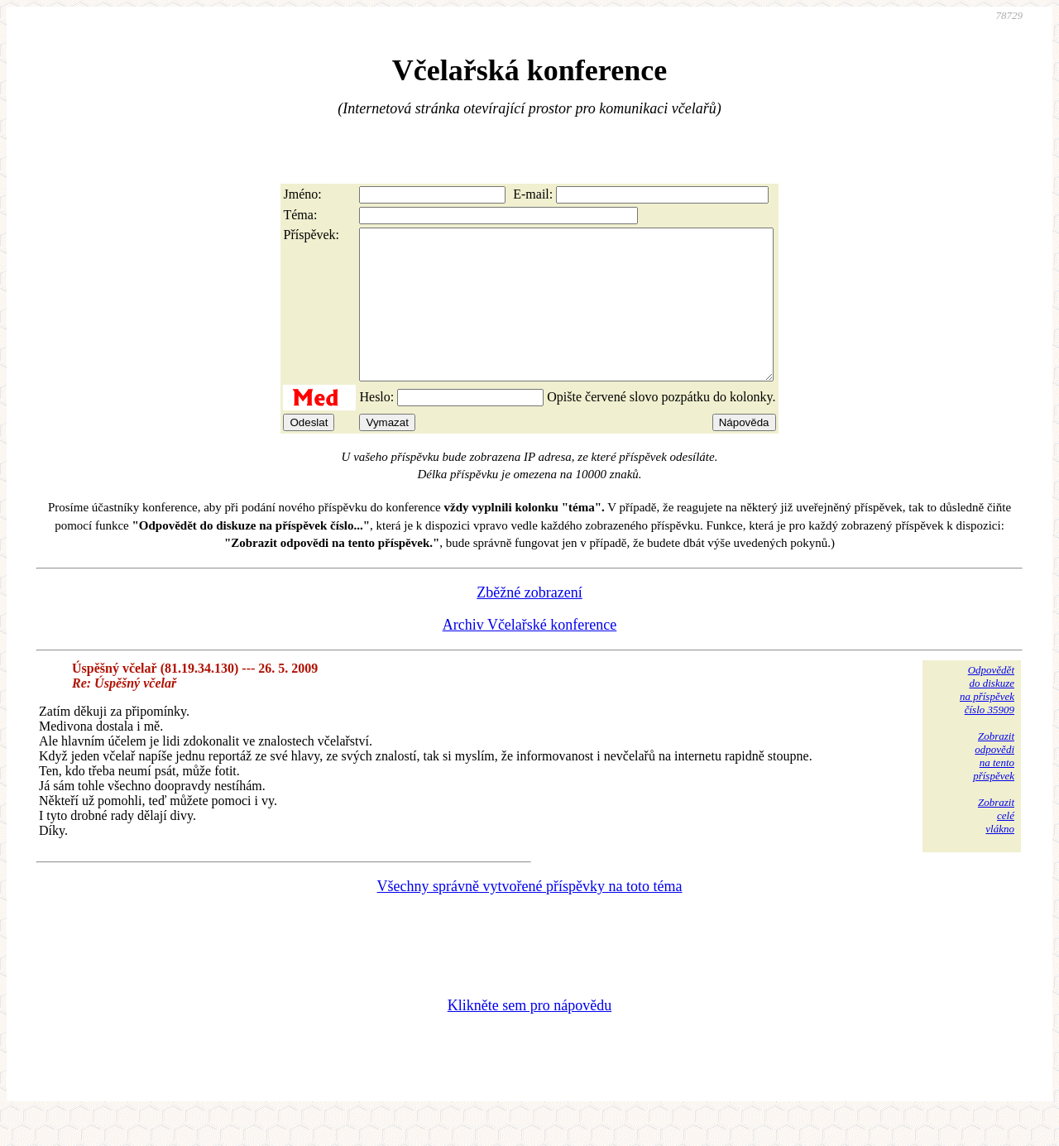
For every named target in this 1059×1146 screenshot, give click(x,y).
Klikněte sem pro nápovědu (529, 1035)
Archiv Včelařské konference (530, 654)
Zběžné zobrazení (529, 622)
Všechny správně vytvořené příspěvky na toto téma (530, 916)
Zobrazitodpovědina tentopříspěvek (993, 786)
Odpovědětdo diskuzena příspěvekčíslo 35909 (987, 719)
